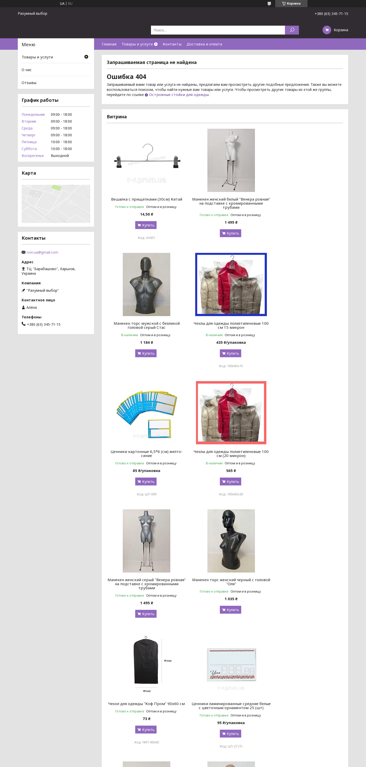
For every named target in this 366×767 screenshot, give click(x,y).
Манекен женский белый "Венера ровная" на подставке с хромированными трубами (225, 203)
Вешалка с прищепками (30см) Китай (144, 199)
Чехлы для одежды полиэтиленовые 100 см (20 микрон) (305, 325)
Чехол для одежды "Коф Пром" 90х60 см (305, 453)
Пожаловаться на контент (174, 663)
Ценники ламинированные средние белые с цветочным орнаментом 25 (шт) (144, 584)
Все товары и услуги (321, 641)
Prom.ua (205, 659)
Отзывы (29, 82)
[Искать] (292, 30)
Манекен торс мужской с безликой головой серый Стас (305, 201)
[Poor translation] (18, 693)
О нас (27, 69)
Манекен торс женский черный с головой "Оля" (225, 453)
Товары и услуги (137, 43)
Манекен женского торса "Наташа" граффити (225, 582)
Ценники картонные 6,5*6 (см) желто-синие (225, 325)
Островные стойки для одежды (179, 94)
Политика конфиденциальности (219, 663)
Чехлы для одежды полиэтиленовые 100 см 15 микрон (144, 325)
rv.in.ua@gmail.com (42, 252)
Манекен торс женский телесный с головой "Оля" (305, 582)
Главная (109, 43)
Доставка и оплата (204, 43)
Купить (146, 225)
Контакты (172, 43)
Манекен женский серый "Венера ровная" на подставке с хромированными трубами (144, 455)
